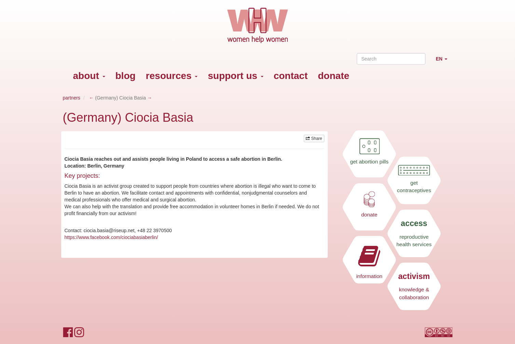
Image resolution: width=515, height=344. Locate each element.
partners (71, 98)
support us (235, 75)
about (89, 75)
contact (291, 75)
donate (333, 75)
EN (444, 61)
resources (172, 75)
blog (126, 75)
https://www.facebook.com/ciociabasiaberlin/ (111, 237)
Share (314, 138)
